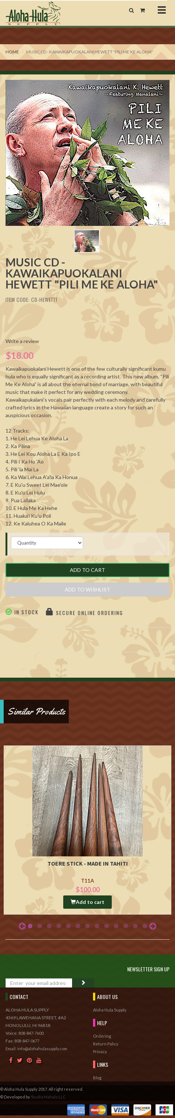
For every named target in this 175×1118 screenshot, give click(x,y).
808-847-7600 (30, 1033)
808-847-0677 (26, 1040)
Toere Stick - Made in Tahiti (87, 863)
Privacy (100, 1051)
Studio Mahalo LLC (48, 1096)
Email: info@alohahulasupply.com (36, 1048)
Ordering (102, 1036)
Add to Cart (87, 570)
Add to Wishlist (87, 589)
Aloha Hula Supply (109, 1009)
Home (12, 52)
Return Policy (105, 1043)
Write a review (22, 341)
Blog (97, 1077)
